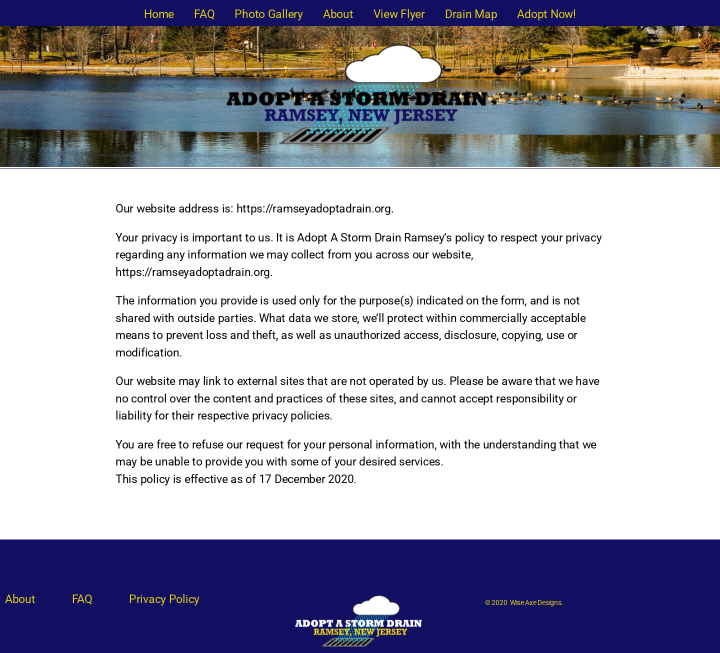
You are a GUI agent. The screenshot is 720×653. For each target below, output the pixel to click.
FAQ (204, 14)
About (338, 14)
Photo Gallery (268, 14)
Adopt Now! (546, 14)
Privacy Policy (164, 599)
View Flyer (399, 14)
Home (159, 14)
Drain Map (471, 14)
